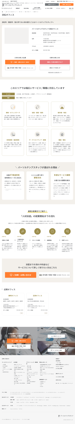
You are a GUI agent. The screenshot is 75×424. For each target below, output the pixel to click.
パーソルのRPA (19, 405)
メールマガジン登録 (57, 350)
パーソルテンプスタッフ (25, 392)
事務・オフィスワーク (18, 364)
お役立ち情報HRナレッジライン (37, 8)
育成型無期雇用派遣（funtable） (46, 364)
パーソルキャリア (61, 392)
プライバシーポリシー (16, 419)
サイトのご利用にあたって (6, 419)
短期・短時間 (42, 369)
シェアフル (22, 402)
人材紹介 (4, 367)
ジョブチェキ (26, 397)
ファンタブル (32, 397)
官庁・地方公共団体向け (31, 381)
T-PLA (41, 384)
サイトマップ (70, 383)
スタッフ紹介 (59, 362)
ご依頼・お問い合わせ (66, 4)
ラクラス (20, 409)
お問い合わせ (58, 380)
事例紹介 (18, 8)
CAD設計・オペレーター (18, 375)
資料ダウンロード (52, 4)
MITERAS (45, 405)
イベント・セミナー (60, 8)
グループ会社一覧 (63, 383)
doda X (47, 399)
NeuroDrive (32, 402)
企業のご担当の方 (13, 1)
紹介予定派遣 (5, 366)
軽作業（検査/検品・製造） (19, 369)
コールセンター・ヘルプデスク (19, 366)
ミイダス (36, 399)
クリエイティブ (16, 377)
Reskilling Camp (55, 405)
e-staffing (41, 383)
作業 (28, 378)
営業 (15, 373)
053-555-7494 (46, 50)
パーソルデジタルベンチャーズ (16, 394)
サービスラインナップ (7, 362)
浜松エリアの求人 (54, 68)
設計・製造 (16, 378)
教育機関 (28, 383)
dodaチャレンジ (42, 399)
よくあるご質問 (48, 8)
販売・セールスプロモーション (19, 372)
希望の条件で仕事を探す (54, 72)
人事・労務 (29, 367)
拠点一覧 (57, 383)
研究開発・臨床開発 (17, 367)
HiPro (37, 402)
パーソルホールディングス (15, 392)
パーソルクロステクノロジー (51, 392)
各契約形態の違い (6, 372)
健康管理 (28, 380)
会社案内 (47, 1)
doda (18, 399)
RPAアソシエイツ (43, 372)
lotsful (18, 402)
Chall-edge (47, 397)
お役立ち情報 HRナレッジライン (62, 364)
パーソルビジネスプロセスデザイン (38, 392)
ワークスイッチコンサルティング (29, 405)
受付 (15, 370)
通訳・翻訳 (16, 381)
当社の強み (26, 8)
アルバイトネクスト (14, 409)
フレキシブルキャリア (40, 397)
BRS (32, 399)
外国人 (41, 370)
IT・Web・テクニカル (31, 375)
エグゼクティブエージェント (25, 399)
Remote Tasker (62, 405)
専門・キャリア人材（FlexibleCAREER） (47, 367)
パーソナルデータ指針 (26, 419)
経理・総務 (29, 366)
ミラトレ (27, 402)
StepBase (68, 405)
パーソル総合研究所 (26, 394)
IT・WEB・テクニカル (18, 380)
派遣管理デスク (43, 381)
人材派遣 (4, 364)
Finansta (41, 386)
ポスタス (49, 405)
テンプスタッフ (19, 397)
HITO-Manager (39, 405)
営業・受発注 (29, 369)
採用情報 (52, 1)
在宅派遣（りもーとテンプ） (45, 366)
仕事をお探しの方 (5, 1)
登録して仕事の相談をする (54, 62)
